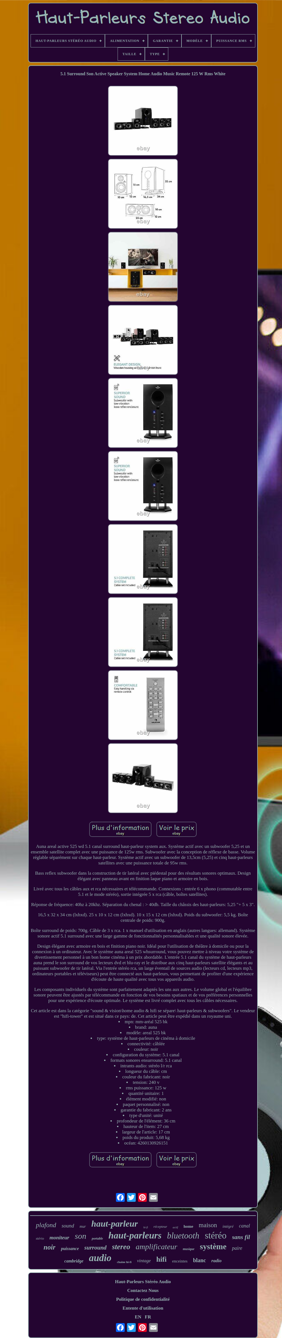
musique (188, 1249)
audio (100, 1258)
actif (175, 1227)
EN (138, 1317)
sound (68, 1226)
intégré (228, 1226)
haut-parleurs (135, 1235)
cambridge (73, 1261)
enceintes (180, 1261)
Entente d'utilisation (143, 1308)
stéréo (216, 1235)
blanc (199, 1260)
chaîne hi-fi (124, 1262)
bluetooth (183, 1235)
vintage (144, 1260)
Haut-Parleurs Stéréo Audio (143, 1281)
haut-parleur (114, 1224)
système (213, 1246)
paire (237, 1248)
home (188, 1226)
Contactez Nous (143, 1290)
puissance (70, 1248)
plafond (46, 1225)
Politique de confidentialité (143, 1299)
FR (148, 1317)
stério (40, 1238)
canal (244, 1226)
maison (208, 1225)
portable (97, 1238)
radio (217, 1260)
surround (95, 1247)
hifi (161, 1259)
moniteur (59, 1237)
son (80, 1235)
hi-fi (145, 1227)
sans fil (241, 1237)
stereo (121, 1247)
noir (49, 1247)
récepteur (160, 1226)
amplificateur (156, 1246)
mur (83, 1226)
